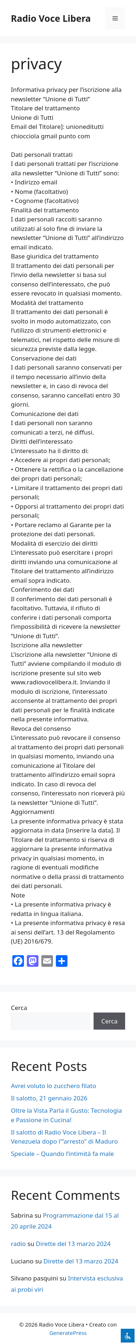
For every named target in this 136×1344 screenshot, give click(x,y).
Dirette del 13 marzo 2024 (73, 1243)
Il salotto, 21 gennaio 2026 (49, 1098)
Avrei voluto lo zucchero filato (53, 1086)
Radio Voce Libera (51, 18)
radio (18, 1243)
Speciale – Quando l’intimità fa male (62, 1153)
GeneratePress (68, 1332)
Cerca (19, 1007)
